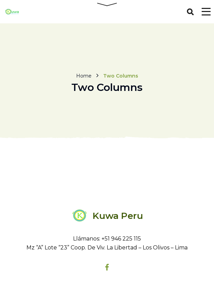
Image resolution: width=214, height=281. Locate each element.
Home (84, 76)
